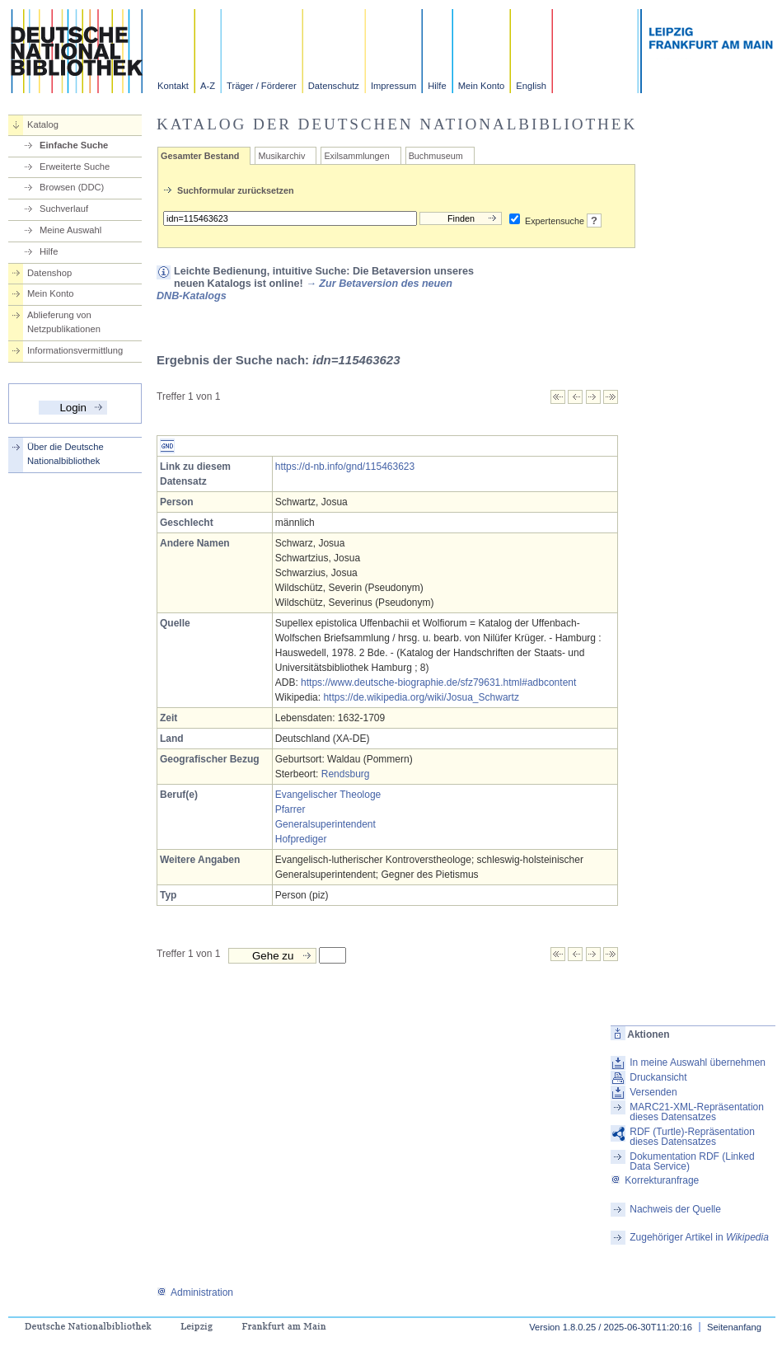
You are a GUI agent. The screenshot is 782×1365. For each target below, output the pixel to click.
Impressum (393, 86)
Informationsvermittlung (75, 350)
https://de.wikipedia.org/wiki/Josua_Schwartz (420, 697)
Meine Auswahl (70, 230)
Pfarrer (290, 809)
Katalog (43, 124)
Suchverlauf (64, 208)
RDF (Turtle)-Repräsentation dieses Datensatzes (692, 1136)
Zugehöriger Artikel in (699, 1237)
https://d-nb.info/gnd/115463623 (344, 466)
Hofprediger (301, 839)
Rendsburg (345, 774)
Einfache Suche (74, 145)
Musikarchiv (281, 156)
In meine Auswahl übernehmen (698, 1062)
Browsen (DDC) (72, 187)
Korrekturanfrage (655, 1180)
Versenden (653, 1092)
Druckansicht (658, 1077)
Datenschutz (333, 86)
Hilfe (437, 86)
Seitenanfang (734, 1327)
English (531, 86)
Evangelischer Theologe (328, 794)
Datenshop (49, 273)
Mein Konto (481, 86)
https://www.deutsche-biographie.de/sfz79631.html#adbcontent (438, 682)
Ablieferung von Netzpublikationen (64, 322)
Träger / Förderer (262, 86)
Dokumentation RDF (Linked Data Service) (692, 1161)
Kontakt (173, 86)
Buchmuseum (436, 156)
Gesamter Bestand (200, 156)
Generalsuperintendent (325, 824)
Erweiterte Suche (75, 166)
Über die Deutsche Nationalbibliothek (65, 454)
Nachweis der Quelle (675, 1209)
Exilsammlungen (356, 156)
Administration (195, 1292)
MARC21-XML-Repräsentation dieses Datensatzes (697, 1112)
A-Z (207, 86)
